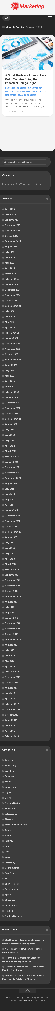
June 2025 (10, 257)
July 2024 (9, 311)
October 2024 (11, 300)
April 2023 (10, 381)
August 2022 (11, 424)
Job (7, 846)
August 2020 (11, 537)
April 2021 (10, 505)
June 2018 (10, 655)
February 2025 (12, 279)
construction (11, 787)
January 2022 (11, 462)
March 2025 (10, 273)
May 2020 (9, 553)
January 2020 (11, 575)
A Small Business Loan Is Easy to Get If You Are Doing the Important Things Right (27, 79)
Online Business (13, 868)
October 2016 (11, 715)
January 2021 (11, 510)
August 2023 (11, 365)
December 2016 (12, 709)
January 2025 (11, 284)
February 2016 (12, 736)
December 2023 (12, 343)
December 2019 (12, 580)
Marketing (10, 95)
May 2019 (9, 612)
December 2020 (12, 516)
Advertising (10, 765)
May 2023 (9, 376)
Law (35, 91)
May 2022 (9, 440)
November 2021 (12, 473)
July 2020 (9, 542)
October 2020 (11, 526)
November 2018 (12, 629)
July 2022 (9, 430)
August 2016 (11, 720)
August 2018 (11, 645)
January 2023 (11, 397)
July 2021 (9, 489)
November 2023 (12, 349)
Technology (11, 905)
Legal (42, 91)
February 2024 (12, 333)
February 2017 (12, 704)
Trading (9, 911)
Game (18, 91)
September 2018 (13, 639)
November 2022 (12, 408)
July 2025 (9, 252)
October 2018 (11, 634)
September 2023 (13, 360)
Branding (10, 88)
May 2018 (9, 661)
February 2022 (12, 456)
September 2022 (13, 419)
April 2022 (10, 446)
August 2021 (11, 483)
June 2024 (10, 317)
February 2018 (12, 672)
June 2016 (10, 725)
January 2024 (11, 338)
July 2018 (9, 650)
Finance (9, 91)
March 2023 (10, 386)
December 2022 (12, 403)
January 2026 (11, 220)
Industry (27, 91)
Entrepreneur (35, 88)
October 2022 (11, 413)
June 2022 (10, 435)
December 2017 (12, 677)
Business (21, 88)
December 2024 (12, 290)
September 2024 (13, 306)
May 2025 (9, 263)
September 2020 (13, 532)
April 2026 (10, 209)
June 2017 (10, 693)
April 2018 (10, 666)
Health (8, 835)
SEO (7, 878)
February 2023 (12, 392)
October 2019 (11, 591)
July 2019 (9, 607)
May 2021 (9, 499)
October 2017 (11, 682)
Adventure (10, 760)
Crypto (8, 792)
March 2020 (10, 564)
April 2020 (10, 559)
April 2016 (10, 731)
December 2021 (12, 467)
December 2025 (12, 225)
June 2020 (10, 548)
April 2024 (10, 327)
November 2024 (12, 295)
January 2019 (11, 618)
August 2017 (11, 688)
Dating (8, 798)
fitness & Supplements (16, 825)
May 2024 (9, 322)
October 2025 (11, 236)
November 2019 (12, 586)
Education (10, 808)
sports (8, 895)
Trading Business (27, 95)
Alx (43, 1001)
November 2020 (12, 521)
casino (8, 782)
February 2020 (12, 569)
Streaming (10, 900)
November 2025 (12, 230)
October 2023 (11, 354)
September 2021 (13, 478)
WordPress (26, 1001)
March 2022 (10, 451)
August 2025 (11, 247)
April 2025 (10, 268)
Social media (11, 889)
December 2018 (12, 623)
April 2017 (10, 699)
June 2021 (10, 494)
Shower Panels (12, 884)
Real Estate (10, 873)
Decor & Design (12, 803)
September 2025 (13, 241)
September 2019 (13, 596)
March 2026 (10, 214)
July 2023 (9, 370)
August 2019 (11, 602)
